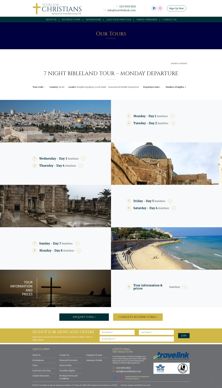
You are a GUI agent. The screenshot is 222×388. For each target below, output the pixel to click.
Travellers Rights (67, 370)
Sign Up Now (176, 8)
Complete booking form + (138, 317)
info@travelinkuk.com (119, 10)
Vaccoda (146, 385)
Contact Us (169, 19)
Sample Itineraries (147, 19)
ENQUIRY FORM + (84, 317)
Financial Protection (68, 360)
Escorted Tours (71, 19)
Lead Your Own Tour (41, 370)
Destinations (93, 19)
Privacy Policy (65, 365)
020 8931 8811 (125, 6)
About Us (51, 19)
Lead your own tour (119, 19)
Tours (35, 365)
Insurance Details (94, 360)
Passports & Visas (94, 355)
